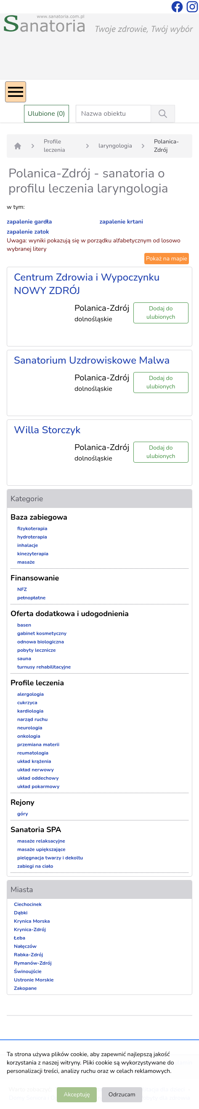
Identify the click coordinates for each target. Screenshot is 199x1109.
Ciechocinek (28, 904)
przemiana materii (38, 744)
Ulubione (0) (46, 113)
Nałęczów (25, 946)
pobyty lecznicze (36, 650)
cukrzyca (27, 702)
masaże (26, 562)
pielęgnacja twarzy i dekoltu (50, 857)
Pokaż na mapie (166, 259)
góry (22, 813)
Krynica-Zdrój (30, 929)
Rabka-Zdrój (28, 954)
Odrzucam (122, 1095)
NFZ (22, 589)
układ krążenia (34, 761)
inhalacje (27, 545)
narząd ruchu (32, 719)
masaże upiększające (41, 849)
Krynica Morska (32, 921)
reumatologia (32, 753)
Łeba (19, 938)
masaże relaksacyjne (41, 841)
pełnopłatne (31, 597)
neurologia (29, 727)
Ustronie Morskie (33, 979)
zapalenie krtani (121, 222)
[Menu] (15, 91)
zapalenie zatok (28, 232)
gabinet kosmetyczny (41, 633)
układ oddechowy (38, 778)
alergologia (30, 694)
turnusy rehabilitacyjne (44, 667)
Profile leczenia (54, 146)
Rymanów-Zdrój (33, 963)
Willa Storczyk (47, 430)
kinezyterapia (32, 553)
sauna (24, 658)
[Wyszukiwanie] (163, 113)
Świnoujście (28, 971)
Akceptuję (77, 1095)
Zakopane (25, 988)
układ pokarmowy (38, 786)
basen (24, 625)
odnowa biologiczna (40, 641)
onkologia (28, 736)
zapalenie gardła (29, 222)
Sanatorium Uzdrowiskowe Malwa (92, 360)
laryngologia (115, 146)
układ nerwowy (35, 769)
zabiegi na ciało (35, 866)
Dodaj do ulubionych (160, 313)
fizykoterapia (32, 528)
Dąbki (20, 912)
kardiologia (30, 711)
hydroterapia (32, 537)
